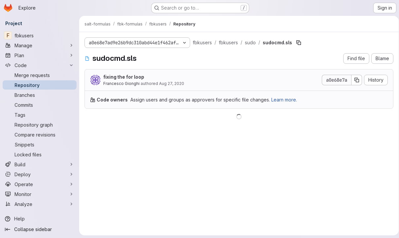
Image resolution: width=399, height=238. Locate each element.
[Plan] (40, 55)
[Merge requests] (40, 75)
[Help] (40, 218)
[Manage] (40, 45)
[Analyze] (40, 204)
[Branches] (40, 94)
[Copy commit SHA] (354, 80)
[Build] (40, 164)
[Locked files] (40, 154)
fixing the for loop (123, 77)
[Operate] (40, 184)
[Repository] (40, 85)
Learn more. (284, 99)
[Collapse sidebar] (40, 229)
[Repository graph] (40, 124)
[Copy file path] (298, 42)
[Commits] (40, 104)
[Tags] (40, 114)
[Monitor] (40, 194)
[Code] (40, 65)
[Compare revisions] (40, 134)
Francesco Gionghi (121, 83)
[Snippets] (40, 144)
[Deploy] (40, 174)
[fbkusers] (40, 35)
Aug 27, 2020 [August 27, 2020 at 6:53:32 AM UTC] (171, 83)
